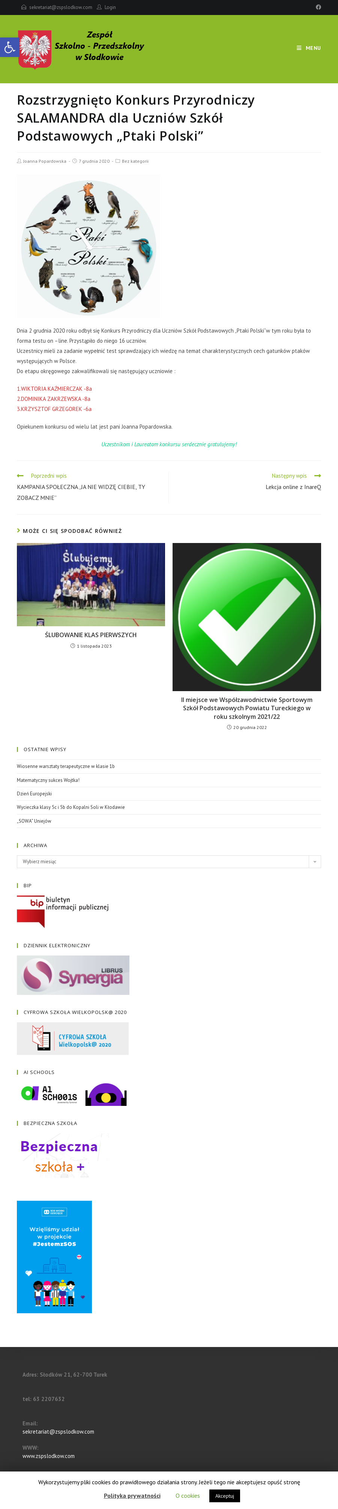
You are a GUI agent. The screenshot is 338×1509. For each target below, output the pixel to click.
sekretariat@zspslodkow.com (60, 7)
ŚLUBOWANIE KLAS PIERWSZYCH (91, 635)
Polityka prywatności (132, 1495)
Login (110, 7)
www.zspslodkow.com (49, 1456)
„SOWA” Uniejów (34, 821)
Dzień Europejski (34, 793)
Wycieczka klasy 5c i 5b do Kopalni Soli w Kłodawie (71, 807)
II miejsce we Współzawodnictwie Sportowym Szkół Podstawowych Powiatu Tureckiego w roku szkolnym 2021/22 (246, 708)
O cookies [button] (188, 1495)
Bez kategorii (135, 161)
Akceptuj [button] (224, 1495)
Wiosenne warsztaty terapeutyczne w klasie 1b (66, 766)
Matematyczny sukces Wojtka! (48, 780)
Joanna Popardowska (44, 161)
